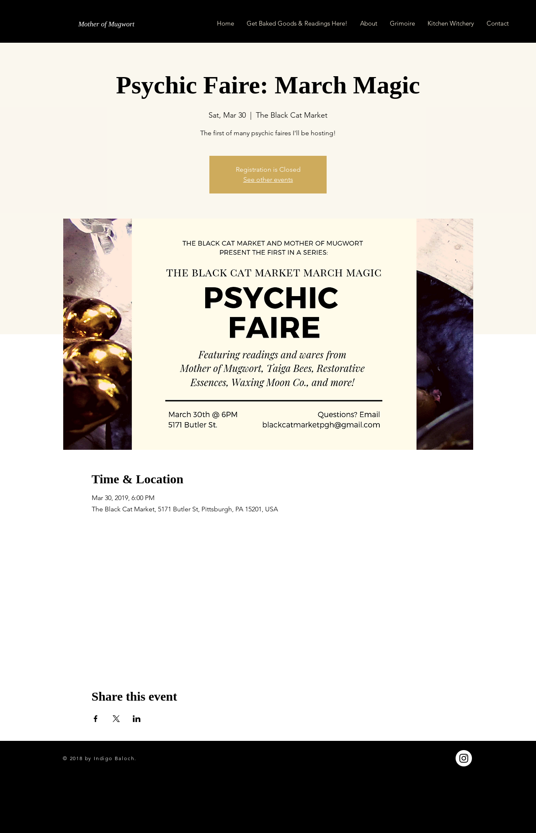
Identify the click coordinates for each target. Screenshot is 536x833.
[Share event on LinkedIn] (137, 718)
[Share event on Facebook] (96, 718)
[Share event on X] (116, 718)
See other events (268, 179)
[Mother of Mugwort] (106, 24)
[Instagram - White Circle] (464, 758)
